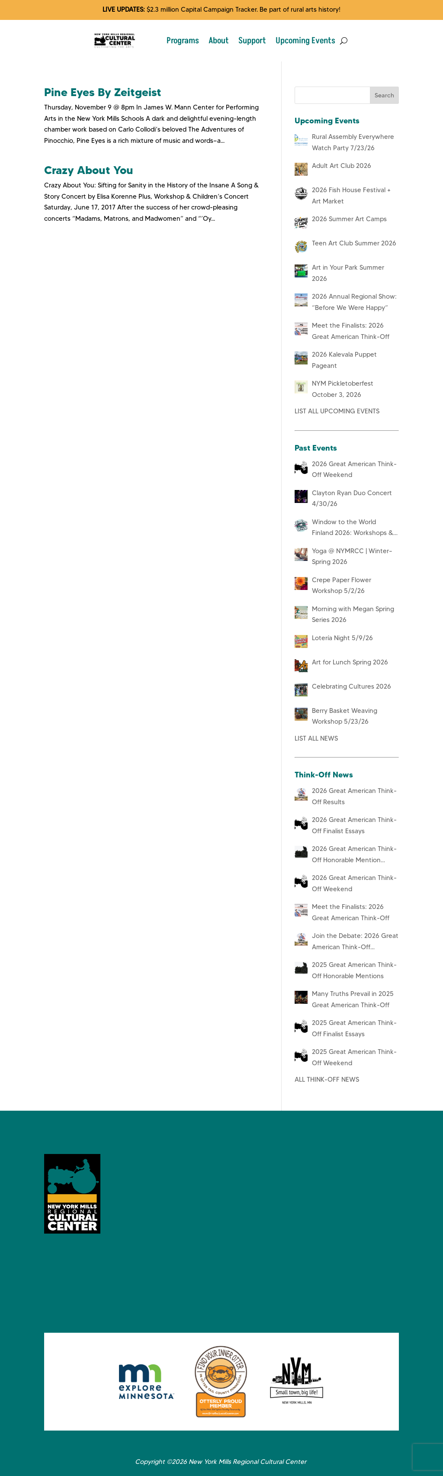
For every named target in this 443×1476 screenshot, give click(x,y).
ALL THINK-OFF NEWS (327, 1079)
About (219, 41)
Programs (183, 41)
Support (252, 41)
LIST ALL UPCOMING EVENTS (337, 411)
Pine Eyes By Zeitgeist (102, 92)
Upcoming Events (305, 41)
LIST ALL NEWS (316, 738)
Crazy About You (88, 170)
